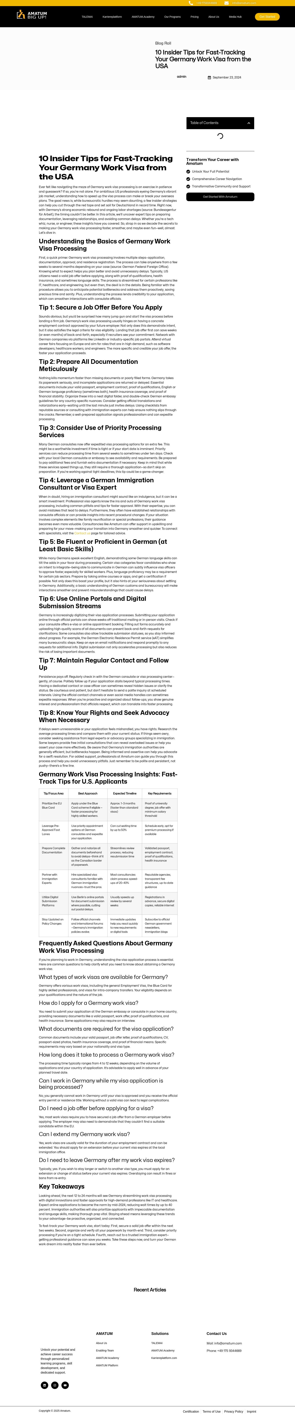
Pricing (195, 16)
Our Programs (172, 16)
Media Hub (235, 16)
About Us (213, 16)
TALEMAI (87, 16)
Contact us (82, 533)
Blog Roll (163, 43)
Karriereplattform (112, 16)
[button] (248, 123)
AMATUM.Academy (143, 16)
